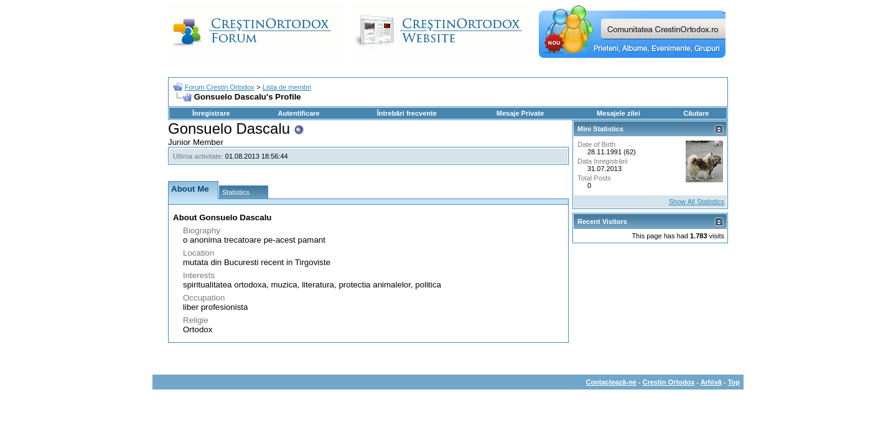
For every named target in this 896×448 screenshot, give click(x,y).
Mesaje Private (520, 113)
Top (734, 382)
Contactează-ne (611, 382)
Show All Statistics (696, 201)
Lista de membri (287, 87)
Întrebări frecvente (407, 113)
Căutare (696, 113)
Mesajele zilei (618, 113)
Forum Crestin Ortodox (219, 87)
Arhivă (711, 382)
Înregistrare (211, 113)
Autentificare (298, 113)
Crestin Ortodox (669, 382)
